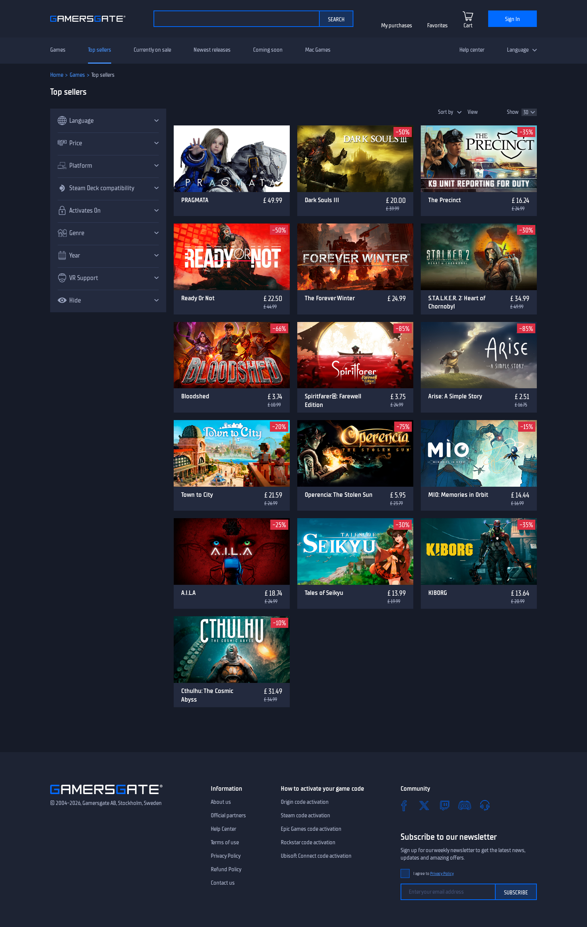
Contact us (223, 883)
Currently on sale (152, 50)
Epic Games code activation (311, 829)
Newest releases (212, 50)
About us (221, 802)
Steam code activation (305, 815)
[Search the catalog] (236, 18)
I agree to (433, 873)
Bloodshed (195, 396)
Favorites (437, 25)
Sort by (445, 112)
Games (58, 50)
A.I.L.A (188, 593)
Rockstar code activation (308, 842)
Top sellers (99, 50)
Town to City (197, 494)
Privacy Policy (226, 856)
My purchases (396, 25)
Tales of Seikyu (324, 593)
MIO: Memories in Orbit (458, 494)
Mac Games (318, 50)
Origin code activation (305, 802)
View (473, 112)
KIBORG (437, 593)
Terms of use (225, 842)
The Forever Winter (330, 298)
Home (56, 75)
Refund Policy (226, 869)
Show (512, 112)
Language (518, 50)
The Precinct (444, 200)
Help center (471, 50)
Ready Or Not (198, 298)
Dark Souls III (322, 200)
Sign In (512, 19)
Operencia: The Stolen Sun (338, 494)
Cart (467, 25)
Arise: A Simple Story (455, 396)
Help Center (223, 829)
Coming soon (268, 50)
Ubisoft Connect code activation (316, 856)
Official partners (228, 815)
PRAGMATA (195, 200)
